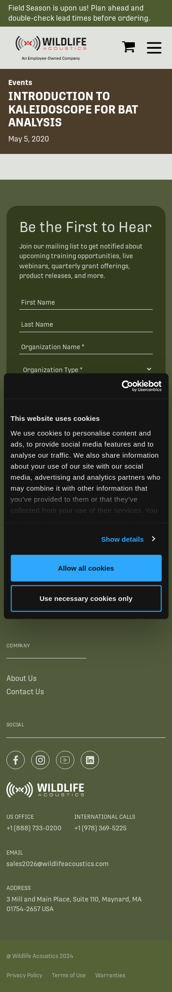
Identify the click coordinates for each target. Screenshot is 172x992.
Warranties (110, 975)
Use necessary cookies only (86, 598)
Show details (122, 539)
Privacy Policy (24, 975)
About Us (21, 678)
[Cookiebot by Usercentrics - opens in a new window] (122, 386)
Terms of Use (69, 975)
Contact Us (25, 691)
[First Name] (86, 302)
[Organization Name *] (86, 347)
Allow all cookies (86, 568)
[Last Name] (86, 324)
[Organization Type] (86, 369)
